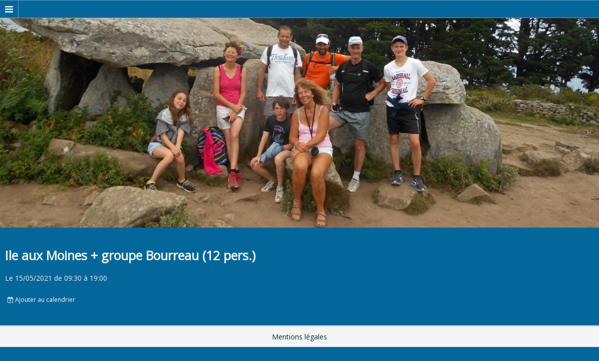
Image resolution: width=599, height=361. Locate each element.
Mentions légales (299, 336)
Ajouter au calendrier (41, 299)
